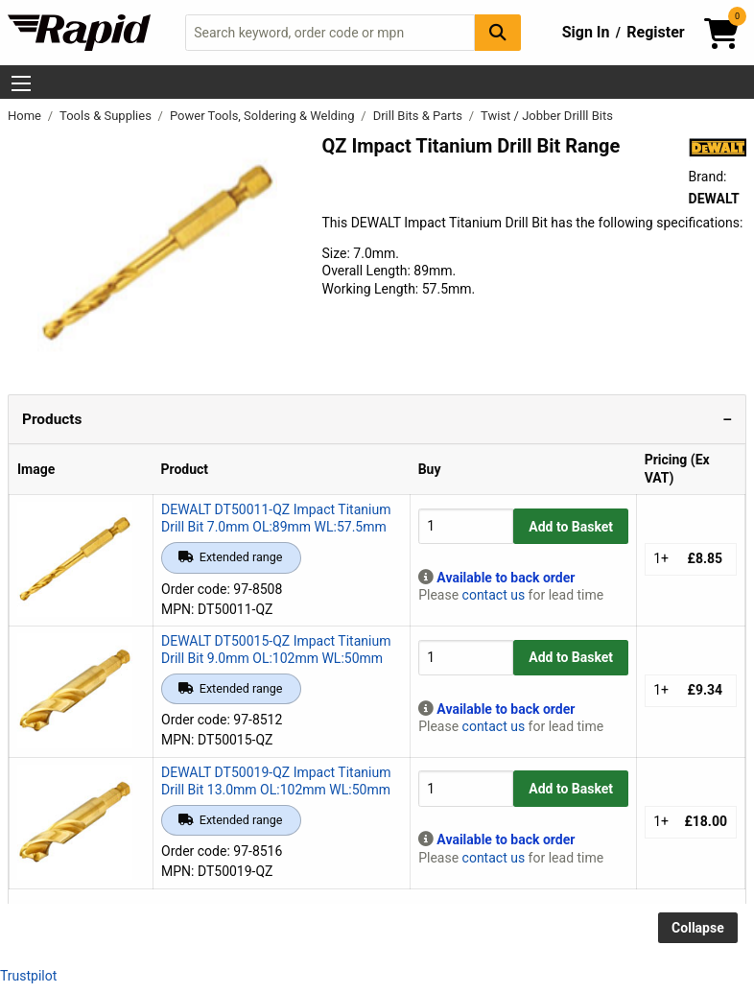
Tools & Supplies (106, 115)
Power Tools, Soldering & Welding (264, 115)
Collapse (698, 927)
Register (655, 32)
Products (52, 419)
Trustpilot (28, 975)
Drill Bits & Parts (419, 115)
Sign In (586, 32)
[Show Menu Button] (21, 83)
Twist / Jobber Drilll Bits (547, 115)
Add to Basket (571, 526)
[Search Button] (498, 32)
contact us (494, 595)
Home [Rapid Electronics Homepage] (26, 115)
